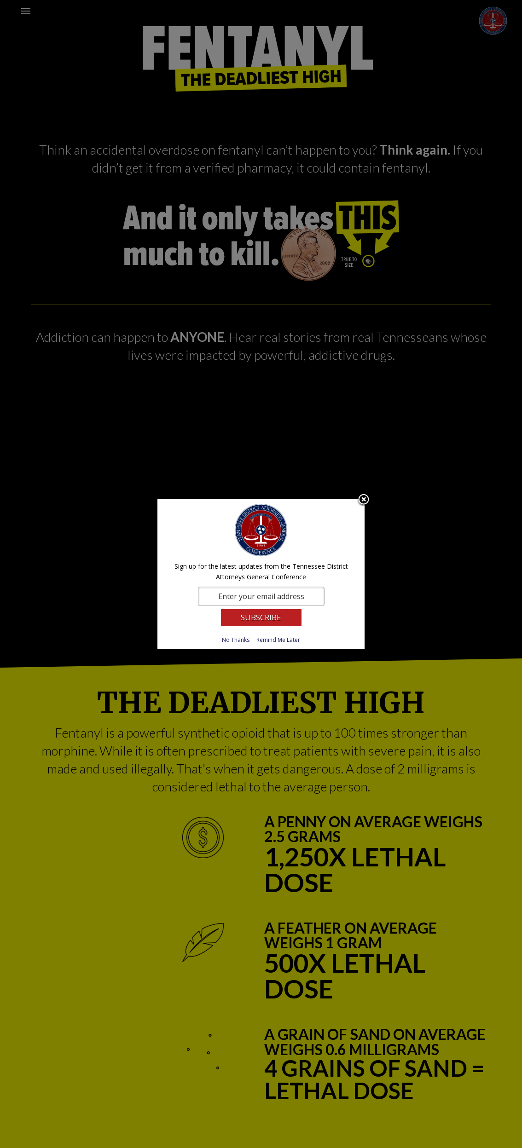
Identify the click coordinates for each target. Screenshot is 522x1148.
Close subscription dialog (364, 500)
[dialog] (261, 574)
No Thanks (235, 640)
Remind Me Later (278, 640)
